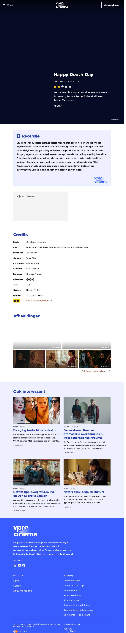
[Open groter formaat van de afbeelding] (37, 335)
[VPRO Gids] (70, 630)
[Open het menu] (8, 5)
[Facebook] (23, 565)
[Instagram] (15, 565)
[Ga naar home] (62, 5)
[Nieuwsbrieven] (111, 5)
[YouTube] (19, 565)
